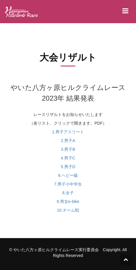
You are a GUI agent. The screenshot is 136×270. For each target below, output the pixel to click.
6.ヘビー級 (68, 177)
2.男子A (68, 142)
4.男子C (68, 159)
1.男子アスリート (68, 133)
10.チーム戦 (68, 211)
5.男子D (68, 168)
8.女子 (68, 194)
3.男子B (68, 150)
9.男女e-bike (68, 203)
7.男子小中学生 (68, 185)
